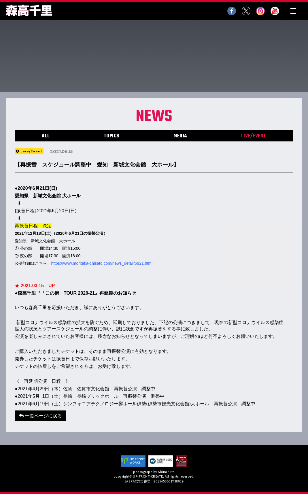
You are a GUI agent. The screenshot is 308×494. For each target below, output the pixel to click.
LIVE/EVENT (253, 136)
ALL (46, 136)
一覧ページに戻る (40, 415)
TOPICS (112, 136)
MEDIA (180, 136)
